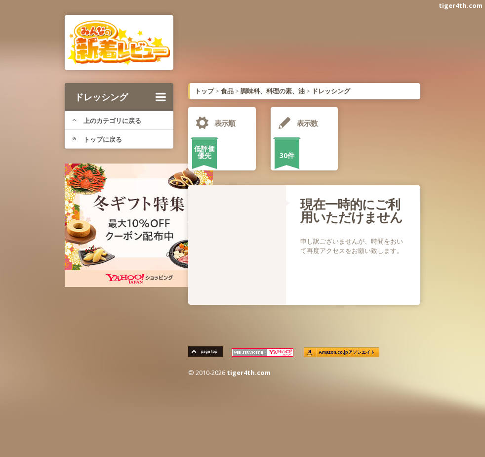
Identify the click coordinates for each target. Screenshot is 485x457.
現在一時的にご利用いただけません (351, 210)
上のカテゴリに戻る (106, 120)
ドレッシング (120, 97)
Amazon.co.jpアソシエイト (347, 352)
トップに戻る (97, 139)
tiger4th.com (461, 5)
